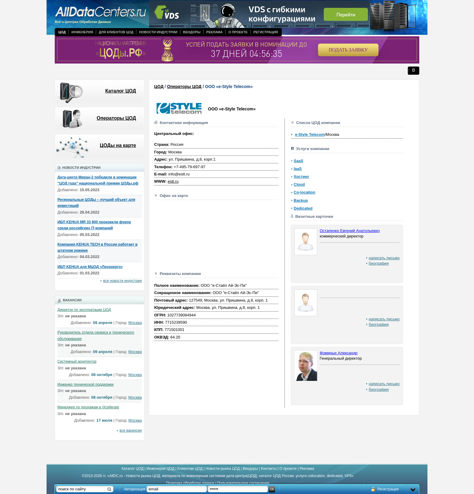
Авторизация (135, 489)
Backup (301, 200)
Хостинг (301, 176)
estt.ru (173, 181)
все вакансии (131, 430)
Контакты (269, 468)
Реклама (214, 32)
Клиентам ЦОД (190, 468)
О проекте (238, 32)
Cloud (299, 184)
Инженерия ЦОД (160, 468)
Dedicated (303, 208)
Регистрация (265, 32)
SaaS (299, 161)
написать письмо (384, 258)
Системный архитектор (76, 361)
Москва (135, 322)
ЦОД (62, 32)
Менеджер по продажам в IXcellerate (88, 407)
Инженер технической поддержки (85, 384)
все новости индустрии (122, 281)
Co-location (305, 192)
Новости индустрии (158, 32)
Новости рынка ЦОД (223, 468)
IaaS (298, 168)
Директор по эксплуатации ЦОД (84, 310)
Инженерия (82, 32)
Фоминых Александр (339, 353)
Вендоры (192, 32)
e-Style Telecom (310, 134)
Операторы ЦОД (116, 118)
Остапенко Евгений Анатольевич (350, 230)
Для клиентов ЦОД (116, 32)
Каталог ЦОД (120, 90)
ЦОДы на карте (118, 145)
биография (379, 263)
